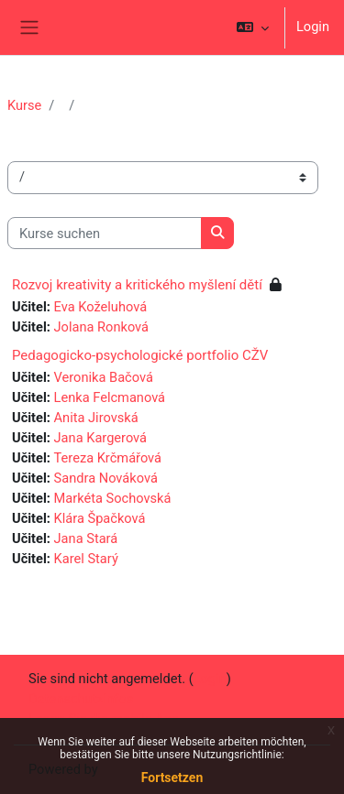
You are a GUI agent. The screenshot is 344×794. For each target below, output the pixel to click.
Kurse (24, 105)
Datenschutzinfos (80, 699)
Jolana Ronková (101, 327)
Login (312, 26)
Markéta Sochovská (113, 498)
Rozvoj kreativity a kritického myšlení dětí (137, 285)
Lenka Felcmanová (110, 397)
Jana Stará (86, 538)
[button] (253, 27)
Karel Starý (86, 558)
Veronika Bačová (103, 377)
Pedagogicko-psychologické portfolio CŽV (140, 355)
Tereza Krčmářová (107, 458)
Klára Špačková (100, 518)
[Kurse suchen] (104, 233)
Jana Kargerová (100, 438)
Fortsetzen (172, 777)
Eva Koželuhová (101, 307)
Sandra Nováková (106, 478)
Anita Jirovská (96, 417)
